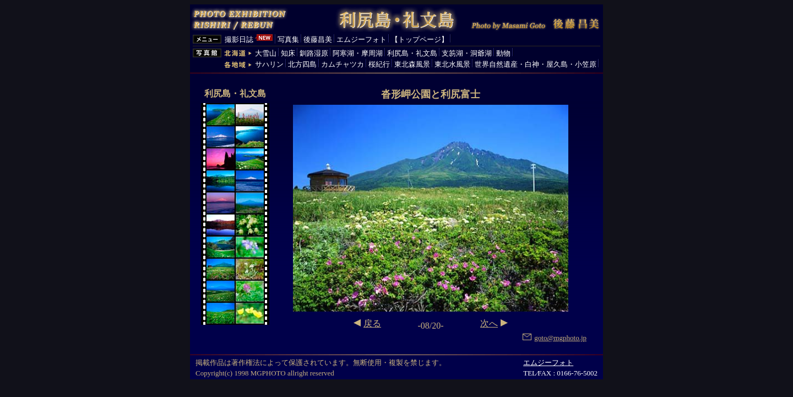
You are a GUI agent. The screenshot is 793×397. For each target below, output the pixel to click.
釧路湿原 (314, 53)
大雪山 (265, 53)
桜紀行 (379, 64)
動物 (503, 53)
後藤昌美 (317, 39)
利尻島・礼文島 (412, 53)
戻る (372, 323)
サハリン (269, 64)
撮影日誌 (239, 39)
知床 (288, 53)
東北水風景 (452, 64)
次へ (489, 323)
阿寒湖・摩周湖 (358, 53)
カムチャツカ (342, 64)
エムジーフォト (361, 39)
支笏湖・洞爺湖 (467, 53)
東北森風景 (412, 64)
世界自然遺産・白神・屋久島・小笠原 (535, 64)
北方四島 (302, 64)
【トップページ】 (419, 39)
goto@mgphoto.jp (554, 338)
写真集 (288, 39)
